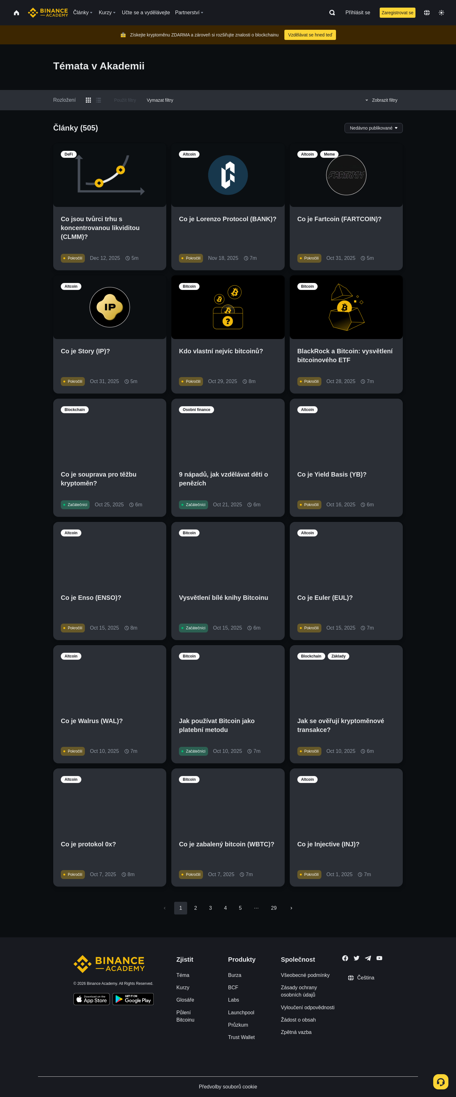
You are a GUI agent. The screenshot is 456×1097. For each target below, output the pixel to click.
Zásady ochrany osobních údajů (299, 991)
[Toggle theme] (441, 12)
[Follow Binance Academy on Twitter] (356, 958)
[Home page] (48, 13)
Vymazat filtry (160, 100)
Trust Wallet (241, 1037)
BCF (233, 987)
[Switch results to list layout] (98, 100)
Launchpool (241, 1012)
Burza (234, 975)
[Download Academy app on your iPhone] (91, 1000)
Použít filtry (125, 100)
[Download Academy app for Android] (133, 1000)
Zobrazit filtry (380, 100)
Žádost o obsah (298, 1020)
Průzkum (238, 1025)
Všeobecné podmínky (305, 975)
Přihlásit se (357, 12)
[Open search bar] (330, 12)
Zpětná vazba (296, 1032)
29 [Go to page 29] (274, 908)
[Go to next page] (291, 908)
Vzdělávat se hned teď (310, 34)
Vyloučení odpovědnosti (307, 1007)
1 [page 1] (180, 908)
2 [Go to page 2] (195, 908)
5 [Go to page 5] (240, 908)
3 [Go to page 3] (210, 908)
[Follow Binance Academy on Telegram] (368, 958)
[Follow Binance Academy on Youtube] (379, 958)
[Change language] (426, 12)
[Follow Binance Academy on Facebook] (345, 958)
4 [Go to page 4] (225, 908)
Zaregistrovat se (397, 12)
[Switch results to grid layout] (88, 100)
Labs (233, 1000)
